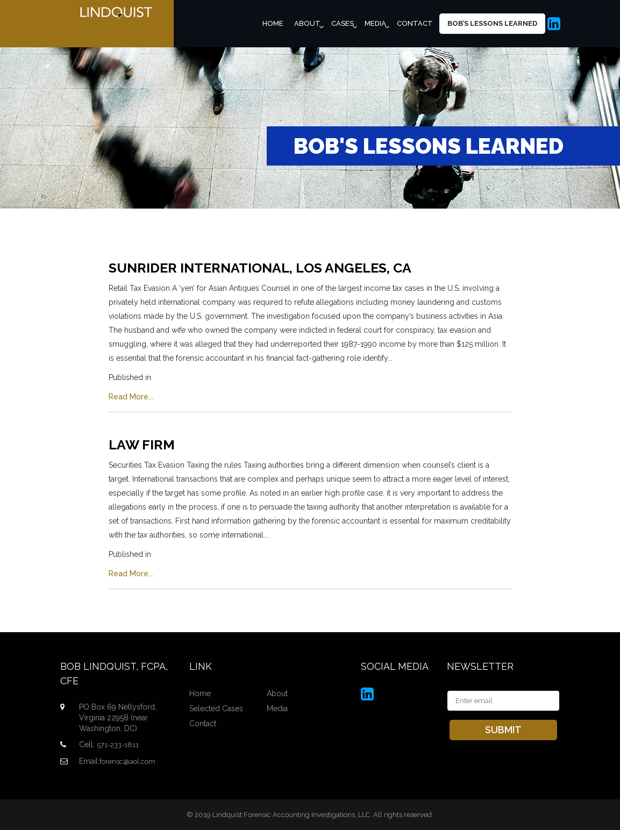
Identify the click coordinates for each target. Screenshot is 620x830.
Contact (415, 23)
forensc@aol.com (127, 761)
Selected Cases (216, 708)
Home (272, 23)
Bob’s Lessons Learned (492, 23)
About (307, 23)
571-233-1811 (118, 745)
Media (375, 23)
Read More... (131, 396)
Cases (342, 23)
